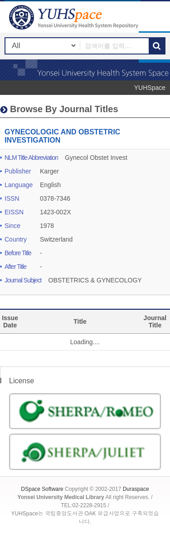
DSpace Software (42, 489)
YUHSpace (149, 87)
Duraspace (136, 489)
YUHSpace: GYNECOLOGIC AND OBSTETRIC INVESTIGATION (75, 17)
